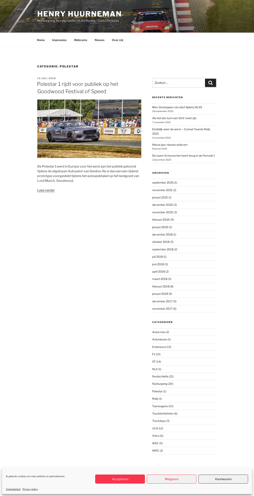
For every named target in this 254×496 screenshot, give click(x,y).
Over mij (117, 40)
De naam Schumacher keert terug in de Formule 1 (183, 155)
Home (41, 40)
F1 (153, 354)
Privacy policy (30, 489)
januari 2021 (160, 197)
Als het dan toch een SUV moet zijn (174, 118)
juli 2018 (157, 256)
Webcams (80, 40)
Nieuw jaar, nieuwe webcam (170, 144)
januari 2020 (160, 227)
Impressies (59, 40)
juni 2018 (158, 264)
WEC (155, 443)
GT (154, 361)
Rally (155, 398)
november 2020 (162, 212)
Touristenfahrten (162, 413)
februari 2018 (160, 286)
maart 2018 (159, 279)
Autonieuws (159, 339)
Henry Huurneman (79, 14)
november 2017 (162, 308)
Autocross (158, 332)
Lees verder (46, 190)
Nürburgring (159, 383)
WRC (155, 450)
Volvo (155, 435)
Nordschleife (160, 376)
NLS (155, 369)
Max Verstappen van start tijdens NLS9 (177, 107)
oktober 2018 (160, 241)
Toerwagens (160, 406)
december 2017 (162, 301)
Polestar (157, 391)
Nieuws (99, 40)
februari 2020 (161, 219)
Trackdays (158, 420)
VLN (155, 428)
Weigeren (172, 479)
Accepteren (120, 479)
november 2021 (162, 190)
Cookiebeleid (13, 489)
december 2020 (162, 204)
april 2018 (158, 271)
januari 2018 (160, 293)
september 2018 (162, 249)
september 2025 (163, 182)
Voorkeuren (223, 479)
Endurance (159, 347)
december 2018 (162, 234)
